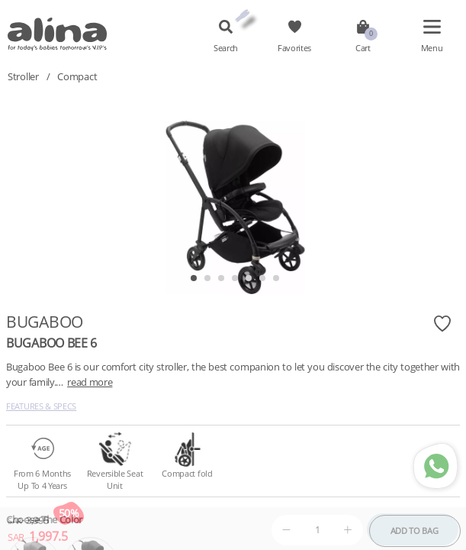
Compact (77, 76)
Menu (432, 48)
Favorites (294, 48)
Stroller (23, 76)
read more (89, 382)
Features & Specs (41, 406)
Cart (363, 48)
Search (226, 48)
